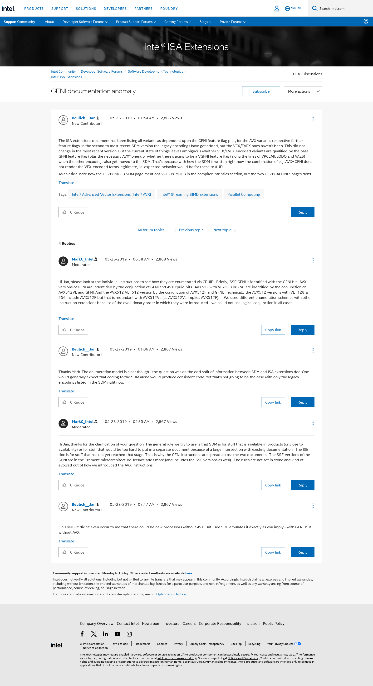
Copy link (273, 329)
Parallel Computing (243, 194)
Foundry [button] (169, 8)
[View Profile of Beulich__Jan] (85, 118)
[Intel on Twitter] (94, 634)
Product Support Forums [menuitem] (134, 21)
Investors (171, 623)
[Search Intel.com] (345, 8)
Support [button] (59, 8)
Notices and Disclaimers (243, 658)
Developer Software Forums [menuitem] (83, 21)
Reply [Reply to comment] (302, 329)
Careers (189, 623)
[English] (293, 8)
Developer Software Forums (102, 71)
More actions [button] (299, 91)
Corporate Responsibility (220, 623)
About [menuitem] (49, 21)
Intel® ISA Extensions (66, 76)
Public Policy (274, 623)
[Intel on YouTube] (117, 634)
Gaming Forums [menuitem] (176, 21)
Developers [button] (115, 8)
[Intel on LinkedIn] (106, 634)
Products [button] (34, 8)
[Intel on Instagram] (129, 634)
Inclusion (252, 623)
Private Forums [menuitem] (231, 21)
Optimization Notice (171, 593)
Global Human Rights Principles (216, 661)
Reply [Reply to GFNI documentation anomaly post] (302, 212)
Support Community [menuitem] (19, 21)
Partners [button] (143, 8)
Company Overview (96, 623)
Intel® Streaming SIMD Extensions (189, 194)
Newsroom (151, 623)
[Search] (315, 8)
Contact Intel (128, 623)
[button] (312, 119)
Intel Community (63, 71)
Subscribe (261, 91)
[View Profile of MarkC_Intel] (84, 259)
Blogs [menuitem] (204, 21)
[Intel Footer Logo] (57, 644)
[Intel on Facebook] (82, 634)
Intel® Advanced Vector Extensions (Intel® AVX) (111, 194)
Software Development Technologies (155, 71)
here (188, 573)
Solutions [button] (86, 8)
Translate (66, 182)
